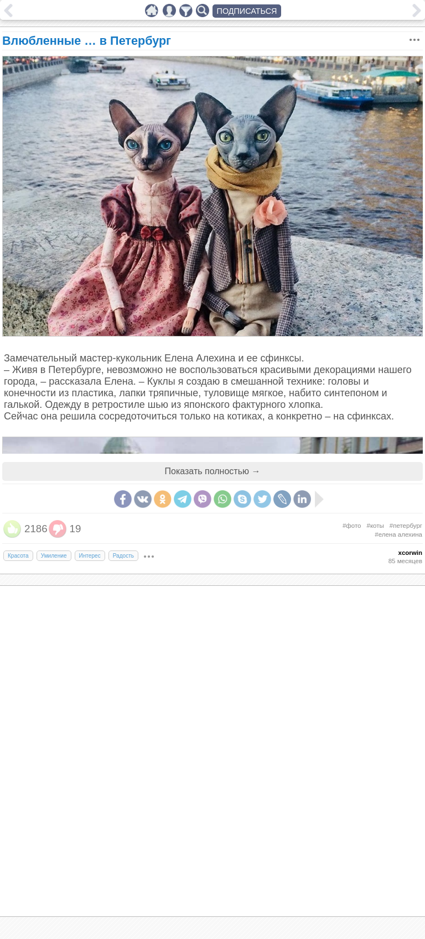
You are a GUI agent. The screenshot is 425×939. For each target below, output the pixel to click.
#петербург (406, 525)
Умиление (54, 556)
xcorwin (410, 552)
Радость (123, 556)
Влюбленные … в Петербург (86, 41)
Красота (18, 556)
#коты (375, 525)
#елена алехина (398, 534)
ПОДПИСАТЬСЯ (247, 11)
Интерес (90, 556)
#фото (352, 525)
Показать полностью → (213, 471)
